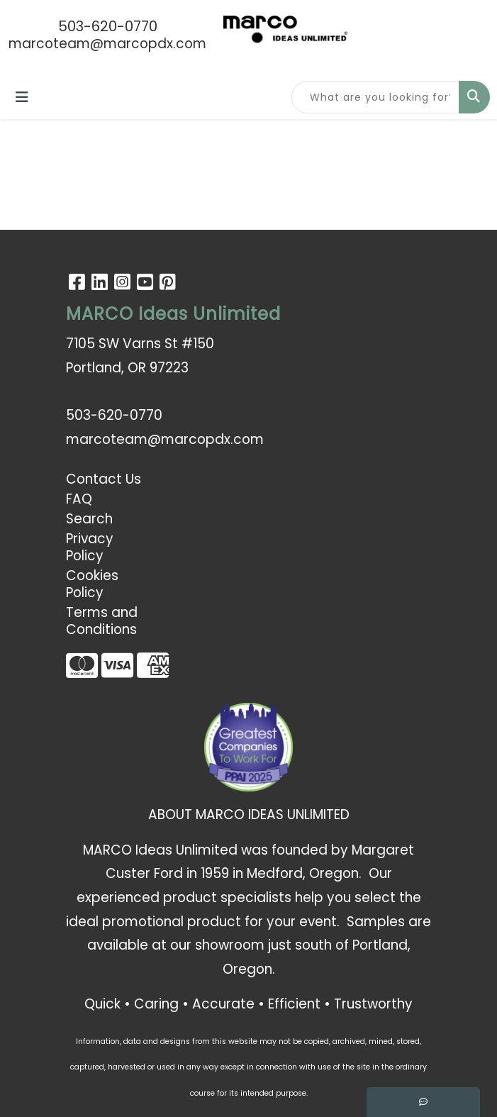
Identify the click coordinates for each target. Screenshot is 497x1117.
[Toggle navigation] (22, 97)
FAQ (79, 499)
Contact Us (103, 479)
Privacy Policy (89, 547)
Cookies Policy (92, 584)
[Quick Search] (375, 97)
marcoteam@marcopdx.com (107, 43)
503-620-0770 (107, 26)
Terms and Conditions (102, 621)
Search (89, 518)
